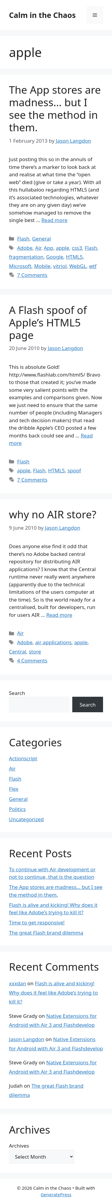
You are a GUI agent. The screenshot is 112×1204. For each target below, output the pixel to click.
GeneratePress (56, 1194)
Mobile (42, 266)
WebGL (77, 266)
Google (54, 256)
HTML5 (74, 256)
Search (17, 693)
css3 (77, 247)
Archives (19, 1145)
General (41, 238)
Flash (23, 238)
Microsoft (20, 266)
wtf (92, 266)
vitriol (60, 266)
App (48, 247)
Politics (17, 809)
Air (38, 247)
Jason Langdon (26, 1039)
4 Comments (32, 660)
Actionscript (23, 758)
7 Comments (32, 275)
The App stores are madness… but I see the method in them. (55, 108)
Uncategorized (26, 819)
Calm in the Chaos (42, 15)
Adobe (25, 247)
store (35, 651)
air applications (53, 642)
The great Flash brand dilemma (46, 932)
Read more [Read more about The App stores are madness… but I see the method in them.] (54, 220)
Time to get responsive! (37, 922)
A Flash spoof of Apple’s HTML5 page (48, 322)
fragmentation (26, 256)
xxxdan (17, 983)
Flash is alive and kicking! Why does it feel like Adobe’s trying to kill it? (53, 992)
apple (62, 247)
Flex (13, 788)
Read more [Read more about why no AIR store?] (59, 614)
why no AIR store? (52, 514)
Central (17, 651)
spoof (74, 470)
